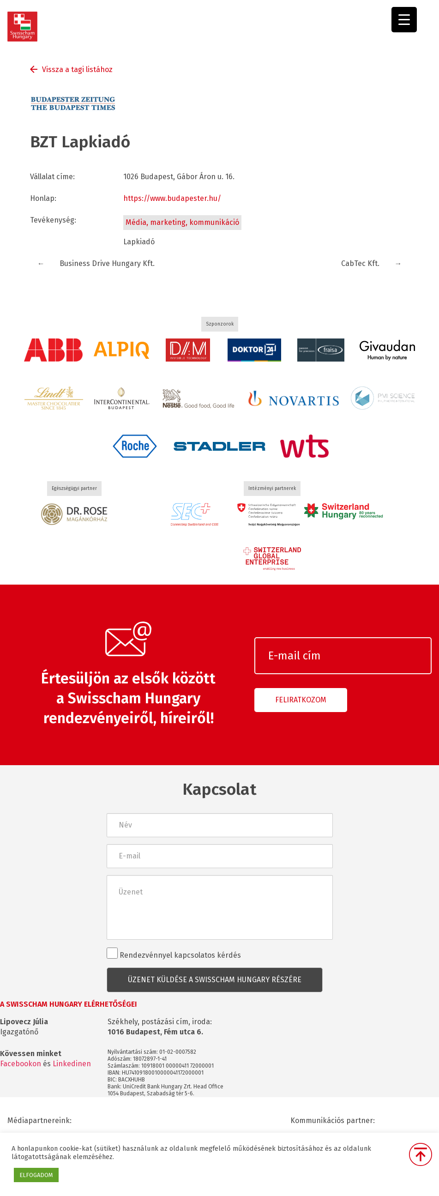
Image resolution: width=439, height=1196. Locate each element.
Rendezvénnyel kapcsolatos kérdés (174, 954)
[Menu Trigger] (404, 19)
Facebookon (20, 1063)
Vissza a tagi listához (77, 69)
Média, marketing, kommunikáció (182, 222)
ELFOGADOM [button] (36, 1175)
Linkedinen (72, 1063)
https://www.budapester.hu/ (172, 198)
